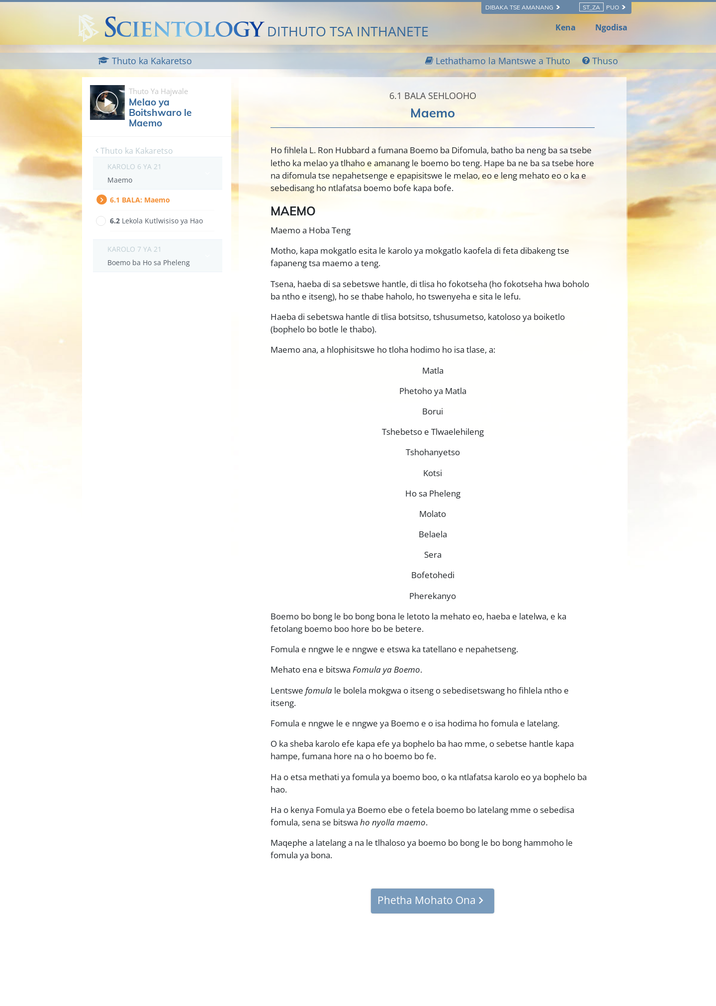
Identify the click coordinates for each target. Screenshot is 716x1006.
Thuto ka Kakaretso (134, 150)
